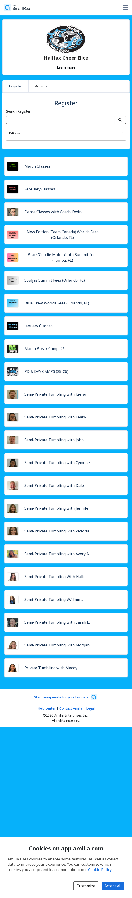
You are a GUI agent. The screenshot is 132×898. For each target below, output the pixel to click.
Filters (14, 133)
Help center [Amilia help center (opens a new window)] (46, 708)
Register (15, 86)
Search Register (18, 111)
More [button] (40, 86)
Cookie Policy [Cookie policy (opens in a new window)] (99, 869)
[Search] (120, 120)
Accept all (113, 885)
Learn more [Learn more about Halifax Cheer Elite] (66, 67)
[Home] (17, 7)
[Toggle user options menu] (125, 7)
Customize (86, 885)
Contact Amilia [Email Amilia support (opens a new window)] (70, 708)
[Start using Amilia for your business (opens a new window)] (65, 697)
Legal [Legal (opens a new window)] (90, 708)
